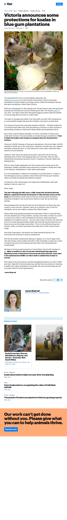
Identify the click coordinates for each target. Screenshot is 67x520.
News (15, 10)
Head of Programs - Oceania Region (37, 266)
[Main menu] (5, 4)
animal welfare (23, 10)
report (55, 85)
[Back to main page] (9, 4)
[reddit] (61, 254)
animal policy (35, 10)
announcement (15, 74)
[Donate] (59, 4)
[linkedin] (58, 254)
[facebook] (54, 254)
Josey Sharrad (9, 28)
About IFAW (8, 10)
